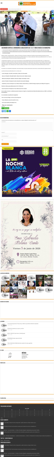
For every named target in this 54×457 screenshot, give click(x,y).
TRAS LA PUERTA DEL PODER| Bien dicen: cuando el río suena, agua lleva (20, 343)
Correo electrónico (5, 136)
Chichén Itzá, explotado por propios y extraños (16, 328)
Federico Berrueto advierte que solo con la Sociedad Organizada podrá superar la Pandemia (22, 9)
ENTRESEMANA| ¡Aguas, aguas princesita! (15, 338)
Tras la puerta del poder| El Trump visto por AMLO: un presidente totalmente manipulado (23, 323)
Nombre (3, 132)
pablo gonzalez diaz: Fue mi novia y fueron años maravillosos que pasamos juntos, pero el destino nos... (22, 455)
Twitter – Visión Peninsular (7, 438)
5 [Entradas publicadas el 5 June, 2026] (34, 411)
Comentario (4, 121)
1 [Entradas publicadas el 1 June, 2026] (4, 411)
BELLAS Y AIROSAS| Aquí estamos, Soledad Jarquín (16, 333)
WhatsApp (6, 108)
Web (2, 139)
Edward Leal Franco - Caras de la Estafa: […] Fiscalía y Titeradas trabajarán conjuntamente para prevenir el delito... (20, 430)
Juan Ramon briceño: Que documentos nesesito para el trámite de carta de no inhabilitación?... (20, 426)
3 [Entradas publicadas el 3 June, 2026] (19, 411)
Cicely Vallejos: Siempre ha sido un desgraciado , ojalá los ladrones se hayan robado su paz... (20, 422)
